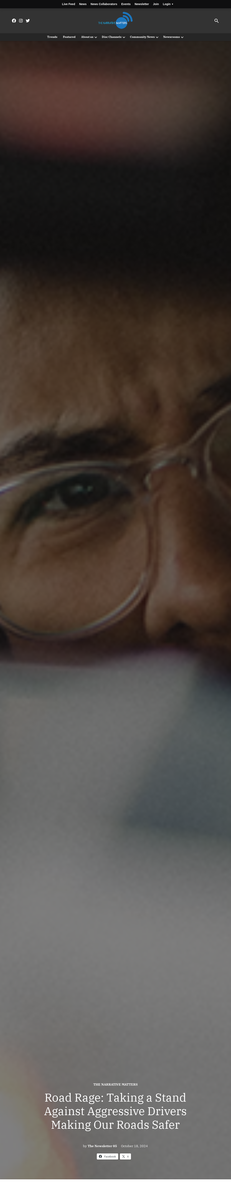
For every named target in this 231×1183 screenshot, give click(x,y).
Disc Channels (111, 37)
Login (168, 4)
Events (126, 4)
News (83, 4)
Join (156, 4)
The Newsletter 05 (102, 1146)
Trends (52, 37)
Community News (142, 37)
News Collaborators (104, 4)
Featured (69, 37)
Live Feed (68, 4)
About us (87, 37)
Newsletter (142, 4)
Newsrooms (171, 37)
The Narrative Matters (115, 1084)
